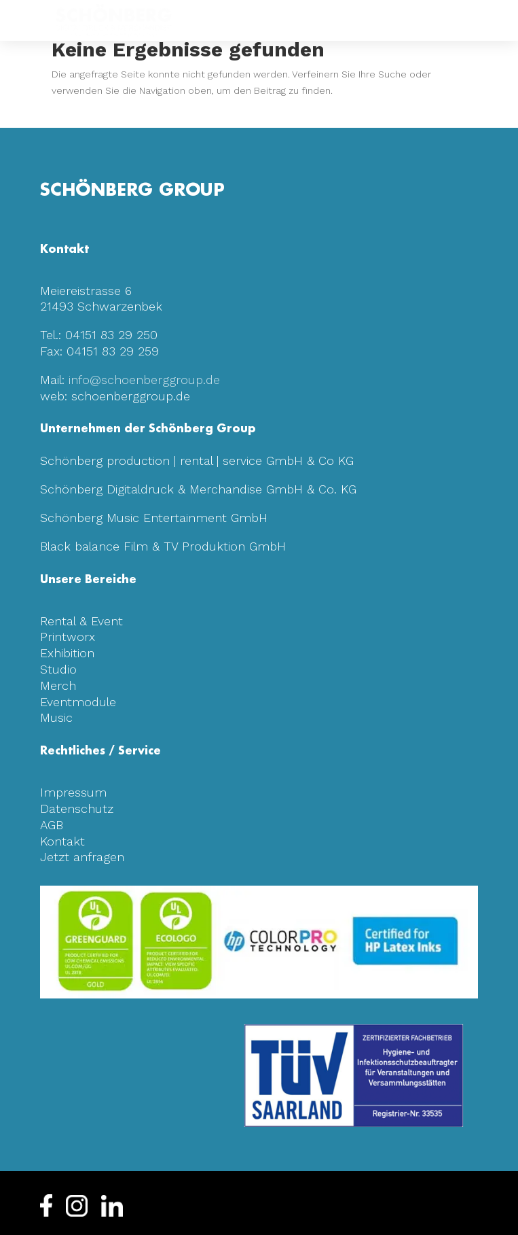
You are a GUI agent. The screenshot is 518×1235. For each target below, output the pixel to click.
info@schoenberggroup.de (144, 379)
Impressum (73, 792)
